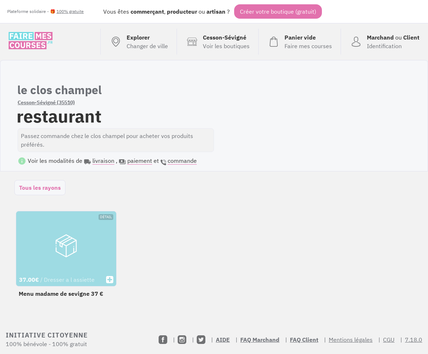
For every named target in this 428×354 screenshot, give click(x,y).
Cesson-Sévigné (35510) (46, 102)
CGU (389, 339)
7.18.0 (413, 339)
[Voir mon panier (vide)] (299, 42)
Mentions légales (351, 339)
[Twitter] (201, 339)
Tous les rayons (40, 187)
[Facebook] (163, 339)
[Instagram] (182, 339)
